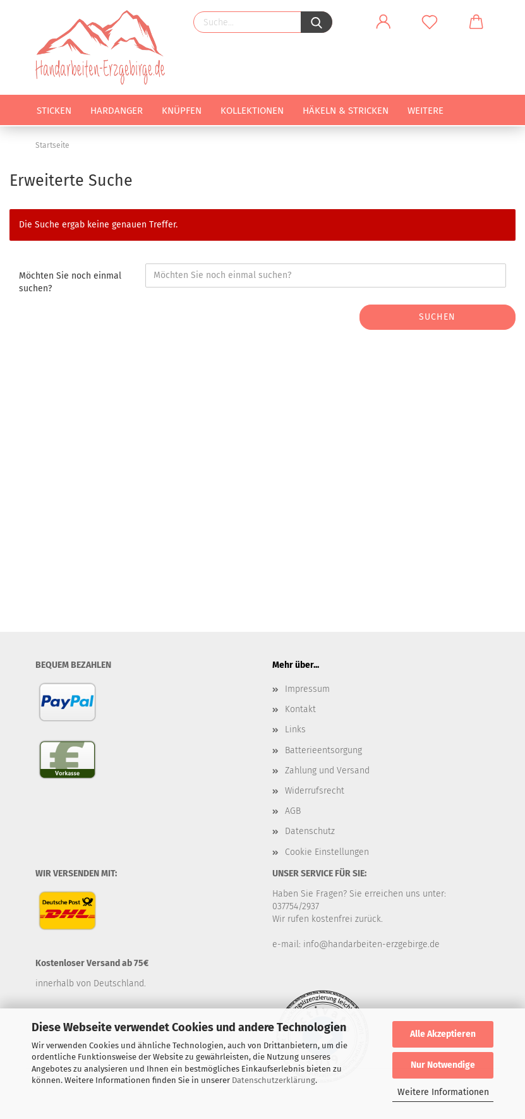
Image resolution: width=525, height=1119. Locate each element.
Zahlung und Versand (327, 770)
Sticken (54, 110)
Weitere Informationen (443, 1092)
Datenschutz (310, 831)
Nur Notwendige (443, 1065)
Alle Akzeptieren (443, 1034)
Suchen (437, 317)
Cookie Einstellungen (327, 852)
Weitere (425, 110)
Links (295, 729)
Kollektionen (252, 110)
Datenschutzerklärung (273, 1080)
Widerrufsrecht (314, 790)
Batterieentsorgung (323, 750)
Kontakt (300, 709)
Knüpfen (182, 110)
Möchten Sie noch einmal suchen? (70, 282)
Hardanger (116, 110)
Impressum (307, 689)
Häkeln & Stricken (346, 110)
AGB (293, 811)
